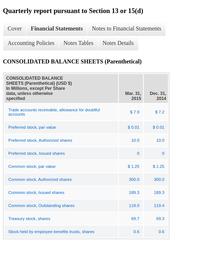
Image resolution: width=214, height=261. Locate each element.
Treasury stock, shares (29, 218)
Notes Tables (78, 43)
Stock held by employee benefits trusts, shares (51, 231)
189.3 (134, 192)
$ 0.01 (133, 127)
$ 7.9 (134, 112)
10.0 (135, 140)
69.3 (160, 218)
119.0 (134, 205)
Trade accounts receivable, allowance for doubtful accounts (54, 112)
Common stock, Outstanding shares (41, 205)
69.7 (135, 218)
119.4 (159, 205)
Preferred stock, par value (32, 127)
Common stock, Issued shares (36, 192)
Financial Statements (57, 28)
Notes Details (118, 43)
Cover (15, 28)
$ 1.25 (133, 166)
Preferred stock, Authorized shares (40, 140)
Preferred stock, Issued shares (36, 153)
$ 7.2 (159, 112)
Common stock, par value (31, 166)
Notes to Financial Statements (126, 28)
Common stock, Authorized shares (40, 179)
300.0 (134, 179)
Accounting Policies (31, 43)
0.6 (136, 231)
